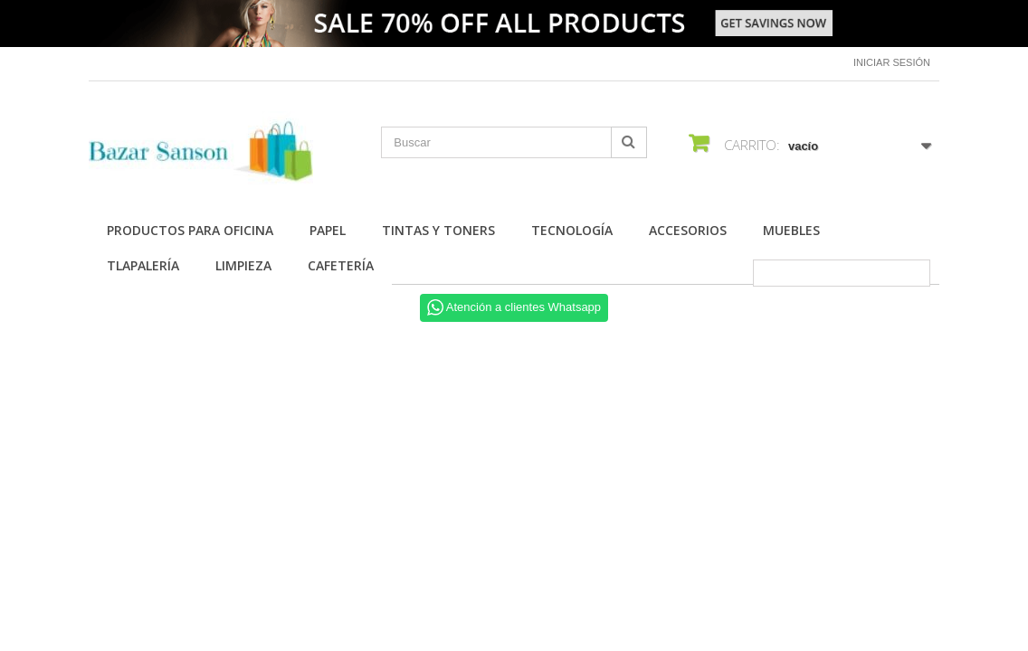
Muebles (791, 230)
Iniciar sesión (891, 62)
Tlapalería (143, 265)
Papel (327, 230)
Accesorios (688, 230)
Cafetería (341, 265)
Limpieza (243, 265)
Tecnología (572, 230)
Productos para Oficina (190, 230)
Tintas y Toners (438, 230)
